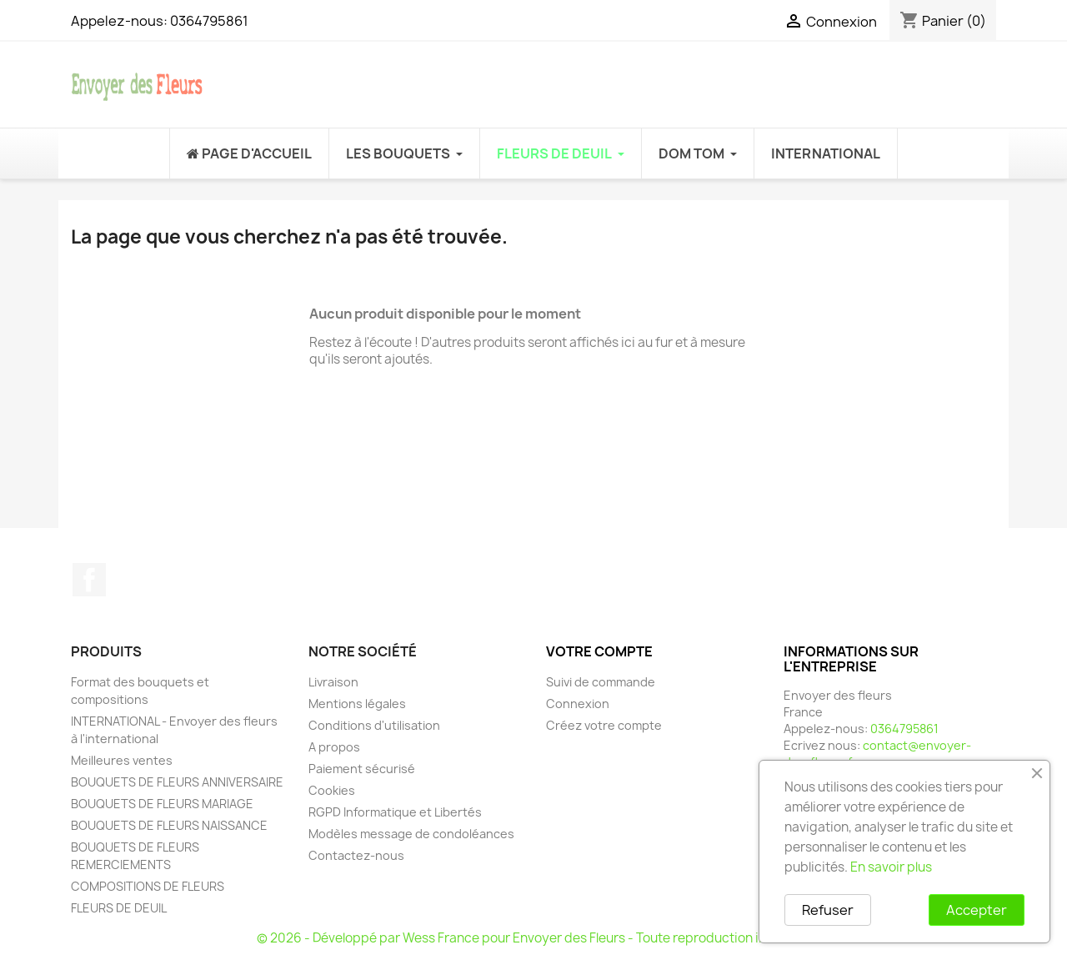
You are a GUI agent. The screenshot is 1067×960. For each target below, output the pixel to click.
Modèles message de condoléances (411, 834)
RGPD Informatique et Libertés (395, 812)
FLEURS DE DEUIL (119, 908)
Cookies (331, 790)
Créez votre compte (604, 725)
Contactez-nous (356, 855)
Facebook (89, 579)
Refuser (828, 910)
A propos (334, 747)
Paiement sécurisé (361, 769)
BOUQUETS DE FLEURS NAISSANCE (169, 825)
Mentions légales (357, 703)
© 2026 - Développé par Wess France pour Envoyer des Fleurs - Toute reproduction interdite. (534, 938)
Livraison (333, 682)
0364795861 (209, 21)
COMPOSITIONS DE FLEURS (147, 886)
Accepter (976, 910)
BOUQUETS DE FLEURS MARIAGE (162, 804)
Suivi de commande (600, 682)
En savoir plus (891, 867)
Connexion (577, 703)
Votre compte (599, 651)
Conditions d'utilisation (374, 725)
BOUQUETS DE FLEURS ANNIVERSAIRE (177, 782)
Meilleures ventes (122, 760)
